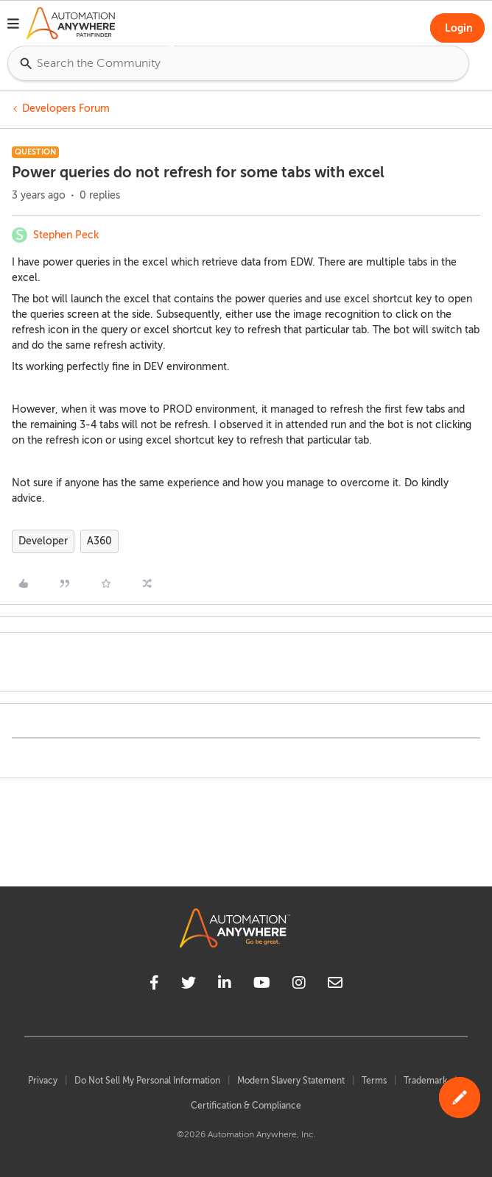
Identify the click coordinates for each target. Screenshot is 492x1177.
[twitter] (188, 985)
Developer (43, 541)
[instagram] (299, 985)
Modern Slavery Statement (291, 1080)
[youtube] (261, 985)
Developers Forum (66, 108)
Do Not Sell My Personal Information (147, 1080)
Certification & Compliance (246, 1105)
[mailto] (335, 985)
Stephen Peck (66, 235)
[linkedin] (224, 985)
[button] (13, 26)
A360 (99, 541)
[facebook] (154, 985)
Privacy (42, 1080)
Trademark (425, 1080)
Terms (374, 1080)
